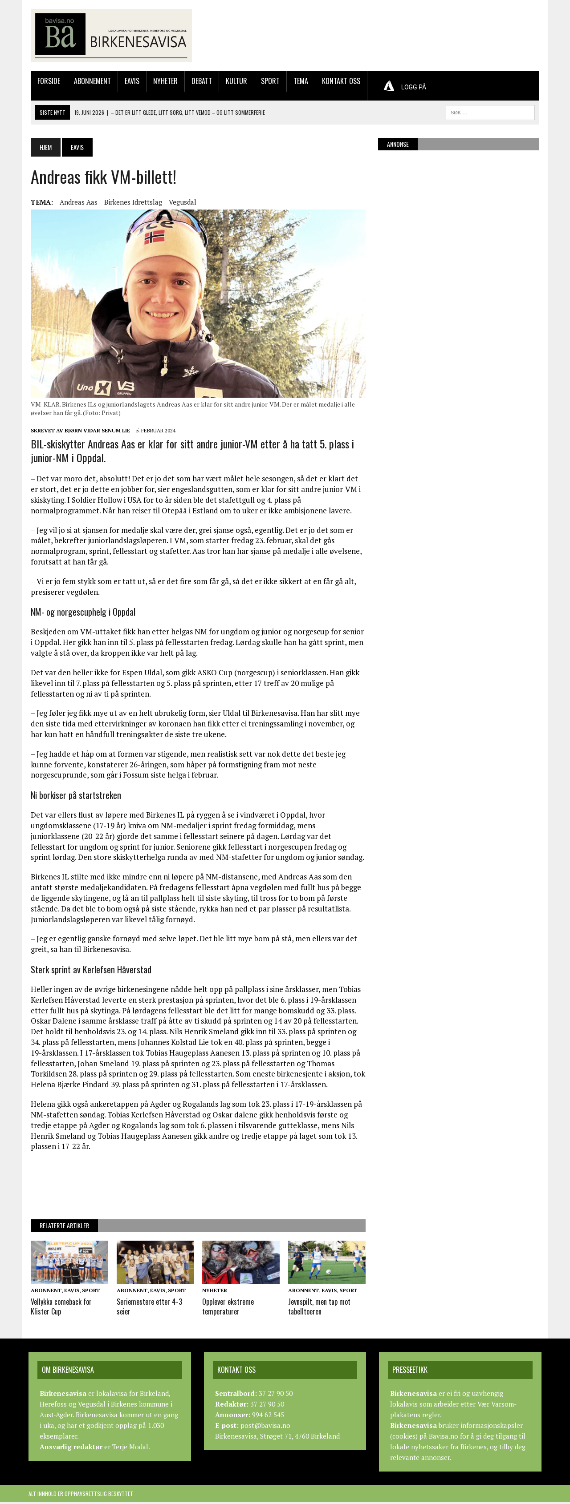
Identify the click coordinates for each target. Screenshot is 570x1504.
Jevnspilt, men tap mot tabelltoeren (319, 1308)
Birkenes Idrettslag (131, 202)
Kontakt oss (339, 82)
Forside (46, 82)
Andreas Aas (76, 202)
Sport (268, 82)
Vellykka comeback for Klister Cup (59, 1308)
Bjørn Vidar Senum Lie (95, 432)
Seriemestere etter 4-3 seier (147, 1308)
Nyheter (163, 82)
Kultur (234, 82)
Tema (298, 82)
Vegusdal (180, 202)
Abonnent (43, 1293)
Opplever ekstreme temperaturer (227, 1308)
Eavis (129, 82)
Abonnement (90, 82)
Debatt (199, 82)
